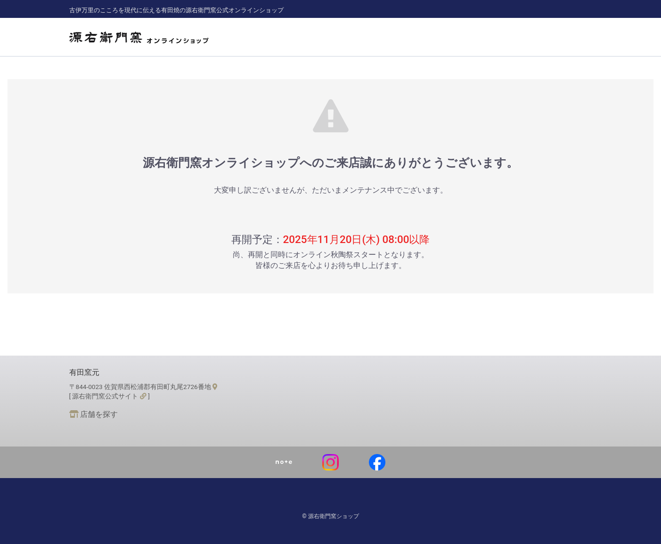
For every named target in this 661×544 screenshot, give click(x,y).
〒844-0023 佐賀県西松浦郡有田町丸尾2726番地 (143, 386)
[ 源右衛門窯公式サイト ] (109, 396)
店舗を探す (93, 414)
